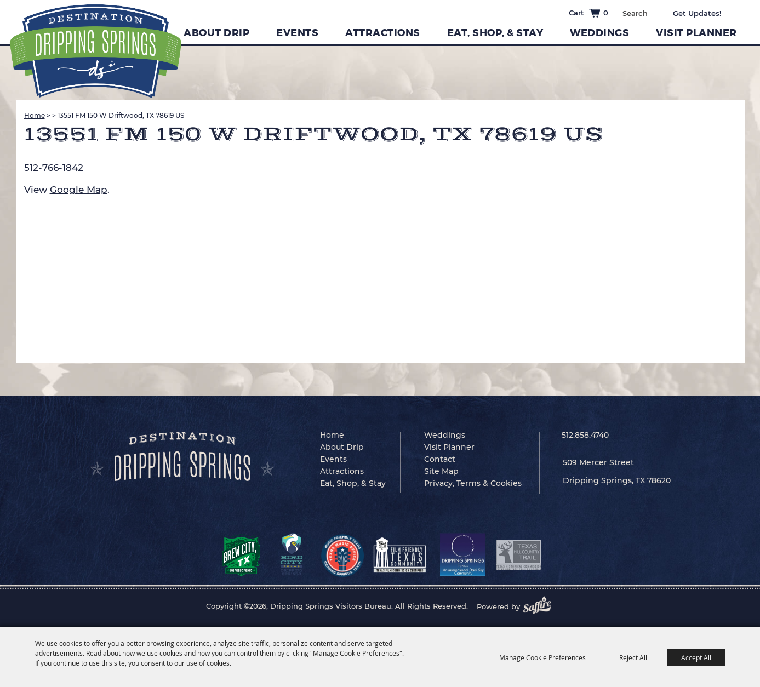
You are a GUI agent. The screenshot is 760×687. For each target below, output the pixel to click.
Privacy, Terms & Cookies (473, 483)
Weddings (599, 32)
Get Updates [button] (705, 13)
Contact (439, 459)
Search (655, 12)
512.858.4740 (585, 435)
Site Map (441, 471)
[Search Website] (634, 13)
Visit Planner (696, 32)
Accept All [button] (696, 657)
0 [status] (605, 12)
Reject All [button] (633, 657)
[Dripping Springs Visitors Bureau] (95, 51)
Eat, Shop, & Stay (495, 32)
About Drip (216, 32)
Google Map (78, 189)
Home (34, 115)
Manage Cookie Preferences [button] (542, 657)
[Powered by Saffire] (540, 606)
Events (297, 32)
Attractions (382, 32)
